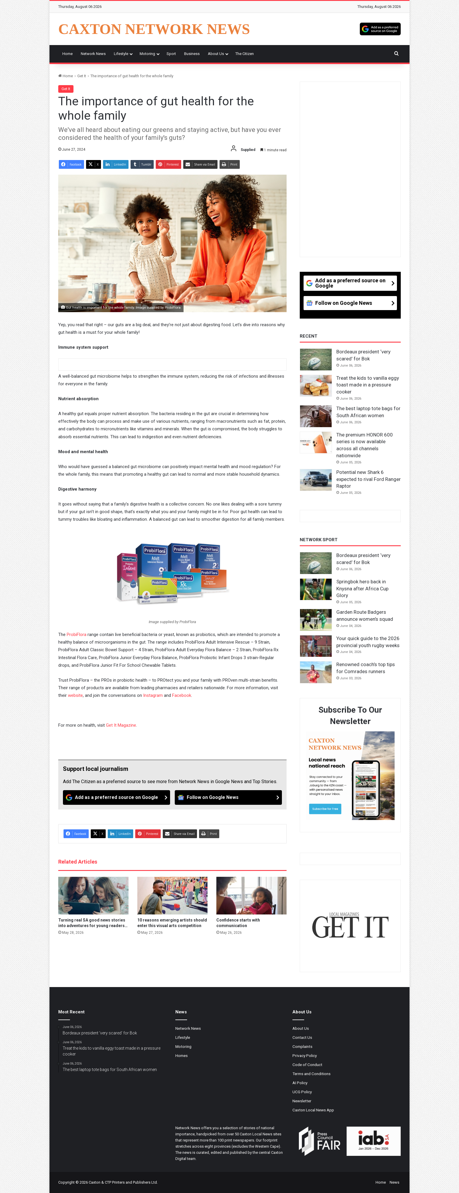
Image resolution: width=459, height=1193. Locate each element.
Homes (181, 1055)
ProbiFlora (76, 634)
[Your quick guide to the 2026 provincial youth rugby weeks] (316, 646)
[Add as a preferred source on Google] (380, 29)
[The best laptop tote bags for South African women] (316, 416)
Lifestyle (121, 53)
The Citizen (244, 53)
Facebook (181, 695)
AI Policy (299, 1082)
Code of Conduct (307, 1064)
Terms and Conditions (311, 1073)
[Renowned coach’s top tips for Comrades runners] (316, 672)
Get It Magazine (121, 725)
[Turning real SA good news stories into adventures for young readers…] (93, 896)
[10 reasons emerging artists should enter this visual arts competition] (172, 896)
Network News (93, 53)
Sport (171, 53)
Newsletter (301, 1101)
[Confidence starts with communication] (251, 896)
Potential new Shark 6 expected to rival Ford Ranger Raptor (368, 479)
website (75, 695)
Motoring (147, 53)
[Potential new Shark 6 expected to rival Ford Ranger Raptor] (316, 480)
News (394, 1182)
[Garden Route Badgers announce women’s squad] (316, 620)
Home (67, 53)
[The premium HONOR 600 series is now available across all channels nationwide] (316, 443)
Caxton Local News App (313, 1110)
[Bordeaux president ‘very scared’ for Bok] (316, 359)
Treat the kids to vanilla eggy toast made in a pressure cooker (367, 385)
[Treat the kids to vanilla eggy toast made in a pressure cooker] (316, 386)
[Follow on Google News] (228, 797)
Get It (81, 76)
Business (192, 53)
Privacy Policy (304, 1055)
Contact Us (302, 1037)
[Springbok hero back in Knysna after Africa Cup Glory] (316, 589)
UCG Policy (302, 1091)
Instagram (153, 695)
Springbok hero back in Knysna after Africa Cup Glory (362, 589)
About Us (216, 53)
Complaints (302, 1046)
